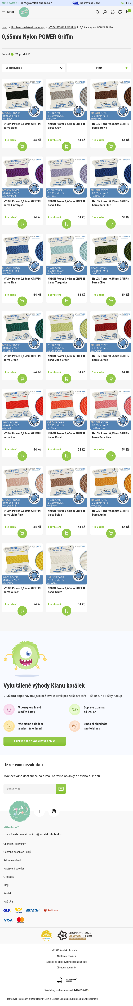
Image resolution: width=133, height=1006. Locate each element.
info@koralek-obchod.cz (36, 3)
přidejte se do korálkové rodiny (34, 741)
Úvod (4, 27)
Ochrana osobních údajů (17, 852)
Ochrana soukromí (69, 998)
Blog (5, 885)
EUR (128, 3)
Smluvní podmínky (89, 998)
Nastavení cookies (13, 868)
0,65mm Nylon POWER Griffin (96, 27)
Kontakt (7, 893)
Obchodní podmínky (14, 843)
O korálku (8, 877)
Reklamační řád (12, 860)
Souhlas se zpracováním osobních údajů (66, 961)
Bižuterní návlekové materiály (28, 27)
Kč (122, 3)
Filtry (112, 67)
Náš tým (8, 901)
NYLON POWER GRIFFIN (62, 27)
